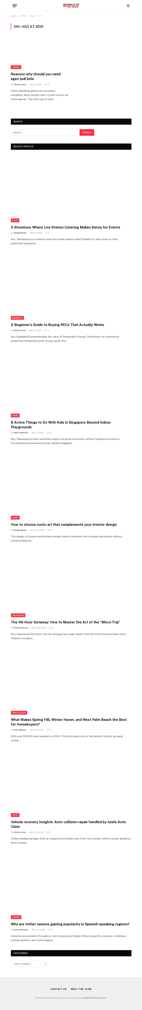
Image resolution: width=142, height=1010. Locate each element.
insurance (18, 615)
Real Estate (19, 713)
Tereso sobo (20, 84)
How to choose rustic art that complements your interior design (64, 524)
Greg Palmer (20, 233)
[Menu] (14, 6)
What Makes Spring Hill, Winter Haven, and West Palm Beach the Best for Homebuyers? (69, 722)
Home (15, 415)
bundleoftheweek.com (94, 997)
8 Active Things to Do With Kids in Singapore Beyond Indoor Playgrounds (61, 424)
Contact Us (58, 989)
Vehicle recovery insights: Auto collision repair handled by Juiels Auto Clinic (68, 824)
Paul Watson (20, 730)
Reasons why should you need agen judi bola (36, 76)
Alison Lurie (20, 330)
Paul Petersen (21, 432)
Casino (16, 67)
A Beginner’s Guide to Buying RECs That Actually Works (57, 325)
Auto (15, 815)
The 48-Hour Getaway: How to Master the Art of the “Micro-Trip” (65, 622)
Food (15, 220)
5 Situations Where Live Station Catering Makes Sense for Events (65, 227)
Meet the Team (81, 989)
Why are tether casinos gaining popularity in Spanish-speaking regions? (70, 924)
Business (17, 318)
